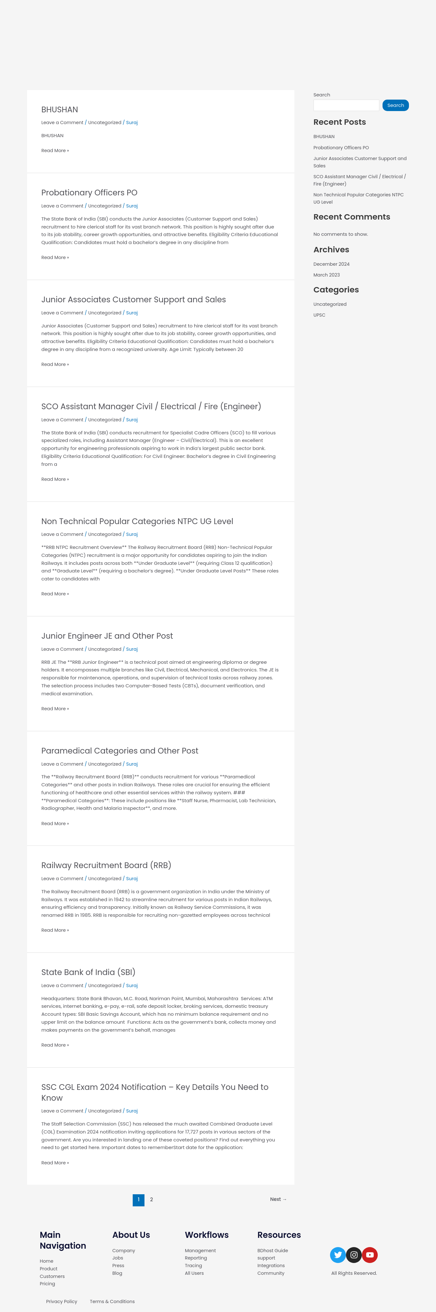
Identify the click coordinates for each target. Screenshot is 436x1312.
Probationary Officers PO (91, 192)
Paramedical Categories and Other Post (123, 750)
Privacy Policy (62, 1301)
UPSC (319, 315)
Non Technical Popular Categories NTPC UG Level (141, 521)
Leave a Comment (63, 122)
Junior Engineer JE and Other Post (110, 636)
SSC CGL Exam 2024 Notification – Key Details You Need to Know (160, 1092)
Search (321, 94)
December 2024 (332, 264)
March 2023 (327, 274)
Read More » (55, 150)
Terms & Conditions (114, 1301)
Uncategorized (107, 122)
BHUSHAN (60, 109)
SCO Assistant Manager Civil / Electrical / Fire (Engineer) (156, 406)
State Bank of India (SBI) (90, 972)
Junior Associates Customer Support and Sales (138, 299)
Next (278, 1199)
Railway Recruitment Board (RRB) (109, 865)
